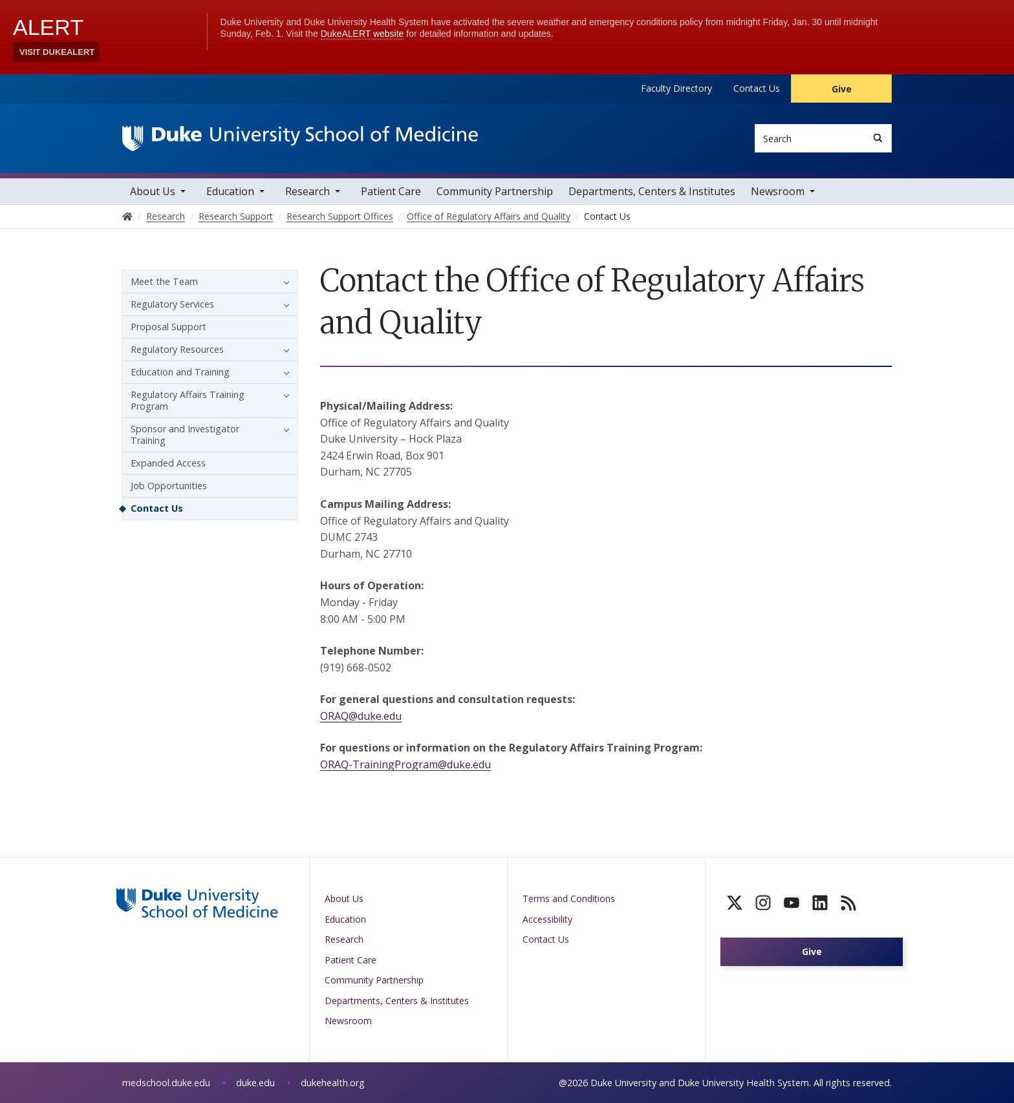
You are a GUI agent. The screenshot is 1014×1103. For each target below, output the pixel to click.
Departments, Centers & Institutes (651, 191)
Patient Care (391, 191)
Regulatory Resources (177, 349)
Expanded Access (168, 463)
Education (230, 191)
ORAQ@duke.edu (361, 716)
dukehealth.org (333, 1083)
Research (307, 191)
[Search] (878, 138)
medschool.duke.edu (166, 1083)
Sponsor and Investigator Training (185, 434)
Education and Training (180, 372)
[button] (283, 282)
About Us (152, 191)
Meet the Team (164, 281)
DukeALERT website (362, 33)
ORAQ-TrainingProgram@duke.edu (405, 764)
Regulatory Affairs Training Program (187, 400)
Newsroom (777, 191)
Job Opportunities (169, 485)
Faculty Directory (676, 88)
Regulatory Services (172, 304)
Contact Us (756, 88)
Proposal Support (168, 326)
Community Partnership (495, 191)
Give (842, 89)
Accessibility (547, 919)
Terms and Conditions (569, 898)
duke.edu (255, 1083)
